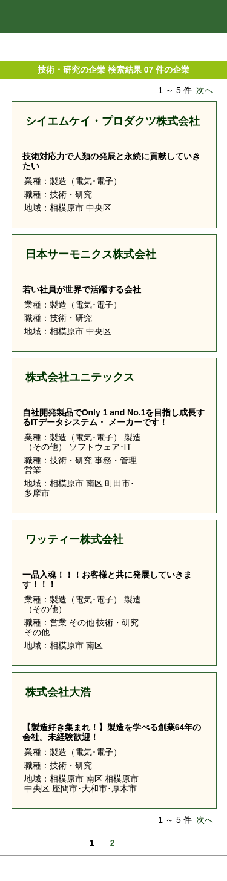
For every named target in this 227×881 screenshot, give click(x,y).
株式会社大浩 (58, 692)
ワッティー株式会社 (74, 539)
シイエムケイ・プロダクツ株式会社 (112, 121)
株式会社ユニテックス (79, 377)
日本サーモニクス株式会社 (90, 254)
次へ (204, 90)
